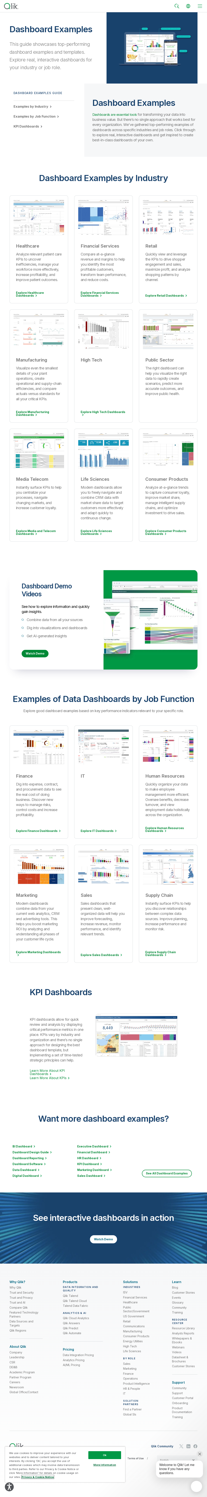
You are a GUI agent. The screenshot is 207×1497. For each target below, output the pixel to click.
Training (177, 1317)
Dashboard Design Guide (31, 1152)
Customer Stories (183, 1297)
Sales (126, 1368)
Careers (15, 1389)
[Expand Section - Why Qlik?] (17, 1285)
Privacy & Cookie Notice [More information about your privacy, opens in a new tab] (38, 1477)
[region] (65, 1464)
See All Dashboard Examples (167, 1173)
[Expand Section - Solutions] (130, 1285)
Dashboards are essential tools (116, 114)
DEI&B (13, 1374)
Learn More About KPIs (48, 1078)
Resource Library (183, 1333)
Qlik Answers (71, 1328)
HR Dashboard (87, 1158)
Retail (126, 1326)
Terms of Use (135, 1465)
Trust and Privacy (21, 1302)
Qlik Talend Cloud (75, 1305)
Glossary (178, 1307)
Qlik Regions (18, 1335)
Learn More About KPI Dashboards (47, 1072)
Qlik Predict (70, 1333)
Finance (128, 1378)
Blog (175, 1292)
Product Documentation (182, 1417)
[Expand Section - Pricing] (68, 1354)
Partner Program (20, 1384)
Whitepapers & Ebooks (182, 1345)
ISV (125, 1297)
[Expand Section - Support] (178, 1388)
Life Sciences (132, 1356)
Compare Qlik (19, 1312)
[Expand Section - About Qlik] (18, 1352)
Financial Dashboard (92, 1152)
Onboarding (180, 1410)
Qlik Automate (72, 1338)
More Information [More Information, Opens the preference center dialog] (104, 1464)
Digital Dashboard (26, 1176)
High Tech (130, 1351)
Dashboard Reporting (28, 1158)
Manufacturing (132, 1336)
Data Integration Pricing (78, 1362)
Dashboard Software (28, 1164)
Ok (105, 1455)
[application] (196, 1486)
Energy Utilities (133, 1346)
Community (179, 1312)
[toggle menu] (200, 6)
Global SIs (129, 1419)
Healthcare (130, 1307)
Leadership (17, 1364)
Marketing (129, 1373)
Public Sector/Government (136, 1314)
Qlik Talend (70, 1301)
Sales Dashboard (89, 1176)
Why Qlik (15, 1292)
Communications (134, 1331)
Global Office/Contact (24, 1399)
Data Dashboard (24, 1170)
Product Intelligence (136, 1388)
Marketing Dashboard (93, 1170)
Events (176, 1302)
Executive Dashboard (92, 1147)
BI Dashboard (22, 1147)
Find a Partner (132, 1414)
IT (124, 1398)
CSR (12, 1369)
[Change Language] (188, 6)
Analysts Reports (183, 1338)
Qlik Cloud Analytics (76, 1323)
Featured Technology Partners (24, 1319)
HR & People (131, 1393)
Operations (130, 1383)
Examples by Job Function (35, 116)
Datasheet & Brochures (180, 1364)
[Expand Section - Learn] (176, 1285)
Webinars (178, 1352)
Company (16, 1359)
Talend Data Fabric (75, 1310)
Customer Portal (182, 1405)
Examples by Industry (31, 106)
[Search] (177, 6)
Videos (177, 1357)
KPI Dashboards (26, 126)
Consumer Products (136, 1341)
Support (177, 1400)
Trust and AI (17, 1307)
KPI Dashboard (88, 1164)
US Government (133, 1321)
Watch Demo (35, 654)
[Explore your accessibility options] (9, 1486)
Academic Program (22, 1379)
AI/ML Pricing (71, 1372)
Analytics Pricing (73, 1367)
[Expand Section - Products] (70, 1285)
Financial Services (135, 1302)
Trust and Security (22, 1297)
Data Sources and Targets (21, 1328)
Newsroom (17, 1394)
